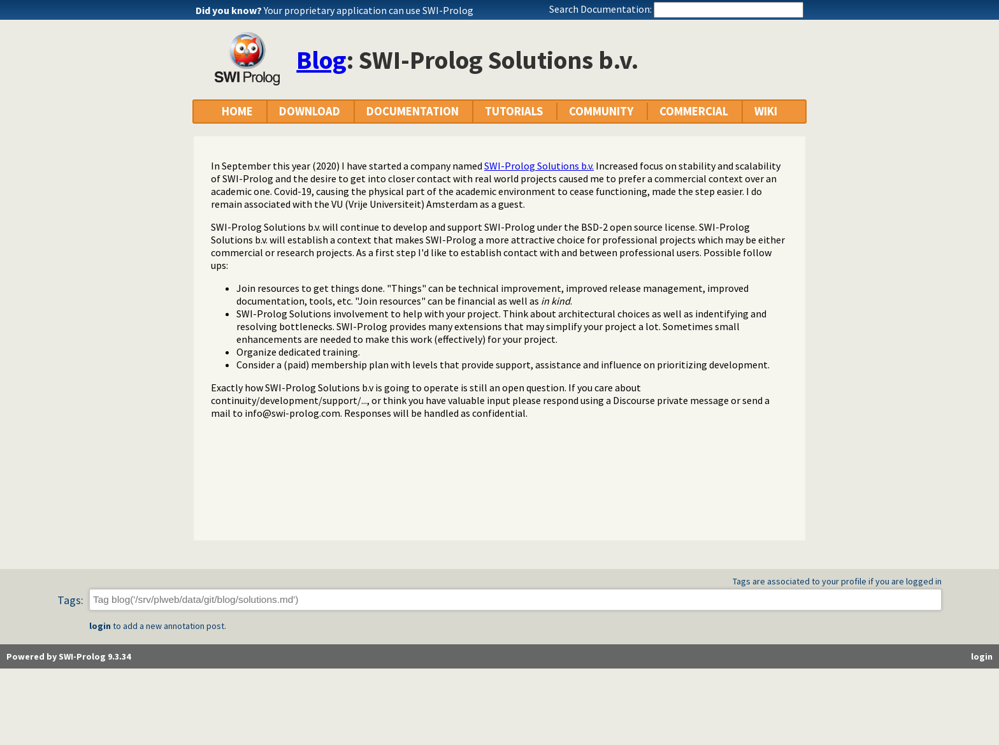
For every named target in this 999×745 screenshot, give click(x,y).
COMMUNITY (601, 111)
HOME (237, 111)
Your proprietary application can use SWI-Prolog (368, 10)
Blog (321, 60)
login (100, 626)
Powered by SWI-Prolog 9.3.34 (68, 656)
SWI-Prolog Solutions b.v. (539, 165)
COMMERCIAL (693, 111)
